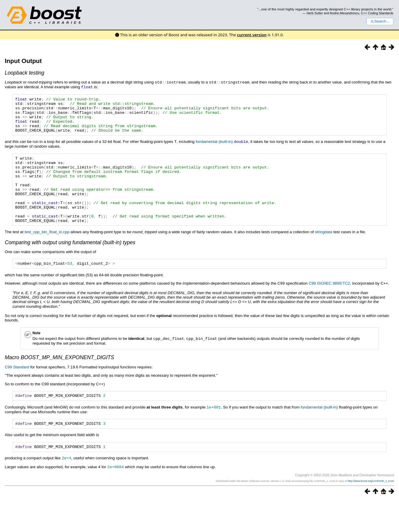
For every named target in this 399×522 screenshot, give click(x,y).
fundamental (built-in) (214, 148)
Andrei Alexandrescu (344, 13)
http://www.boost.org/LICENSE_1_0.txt (370, 503)
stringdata (323, 251)
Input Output (23, 60)
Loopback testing (24, 73)
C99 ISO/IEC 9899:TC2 (329, 304)
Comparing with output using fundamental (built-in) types (70, 262)
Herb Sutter (315, 13)
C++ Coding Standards (377, 13)
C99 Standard (17, 387)
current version (252, 34)
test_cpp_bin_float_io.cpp (47, 251)
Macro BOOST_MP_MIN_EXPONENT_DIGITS (59, 378)
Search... (379, 21)
